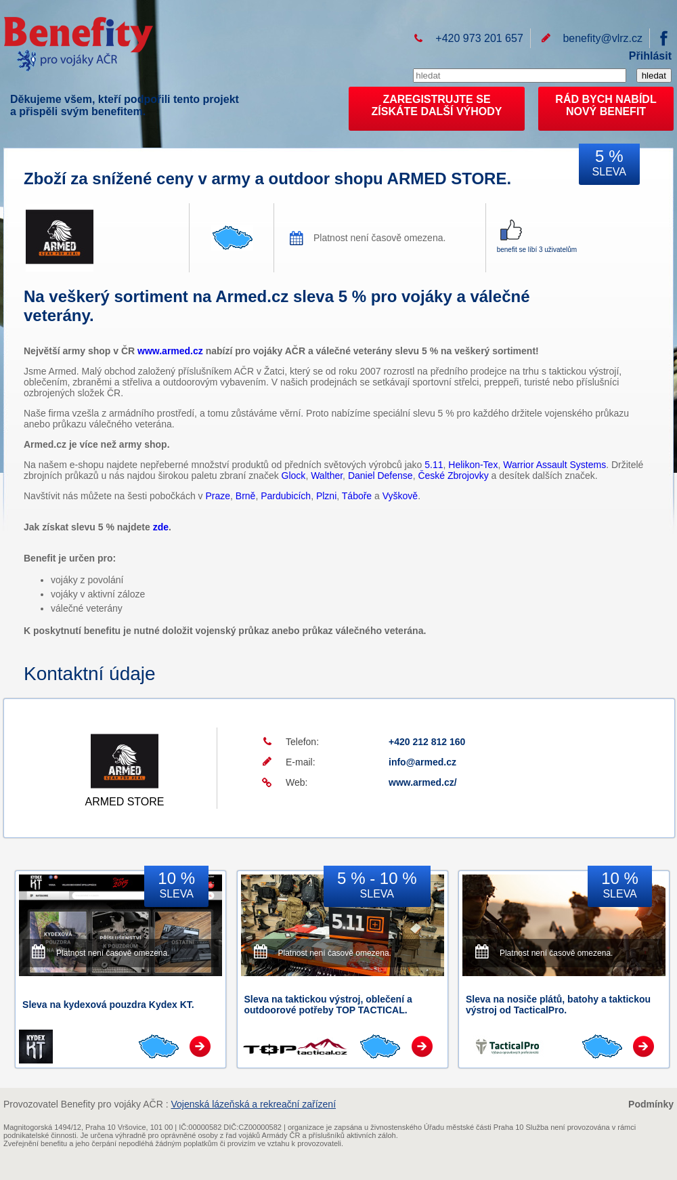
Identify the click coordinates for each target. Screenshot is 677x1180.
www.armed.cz (170, 350)
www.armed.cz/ (423, 782)
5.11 (433, 464)
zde (161, 527)
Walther (327, 475)
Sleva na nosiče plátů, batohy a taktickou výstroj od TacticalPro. (558, 1004)
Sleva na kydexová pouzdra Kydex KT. (108, 1004)
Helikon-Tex (473, 464)
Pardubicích (286, 495)
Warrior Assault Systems (554, 464)
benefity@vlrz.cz (602, 38)
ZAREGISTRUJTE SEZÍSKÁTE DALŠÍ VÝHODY (437, 105)
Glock (294, 475)
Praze (217, 495)
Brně (246, 495)
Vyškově (400, 495)
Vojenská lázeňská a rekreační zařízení (253, 1104)
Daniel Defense (380, 475)
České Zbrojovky (453, 475)
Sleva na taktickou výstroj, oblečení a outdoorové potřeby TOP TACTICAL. (328, 1004)
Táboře (357, 495)
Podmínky (651, 1104)
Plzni (326, 495)
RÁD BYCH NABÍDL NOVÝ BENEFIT (605, 105)
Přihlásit (650, 56)
